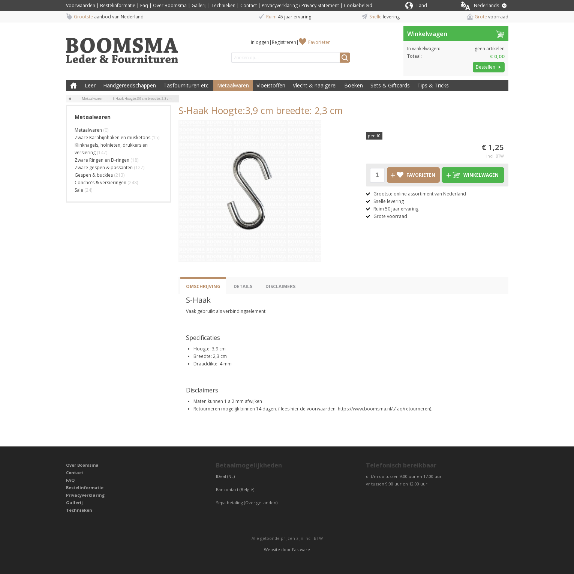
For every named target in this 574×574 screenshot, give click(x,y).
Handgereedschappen (129, 85)
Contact (248, 5)
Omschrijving (203, 286)
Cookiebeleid (358, 5)
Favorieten (319, 42)
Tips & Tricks (433, 85)
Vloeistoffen (270, 85)
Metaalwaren (233, 85)
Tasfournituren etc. (186, 85)
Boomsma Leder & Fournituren (73, 85)
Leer (90, 85)
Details (243, 286)
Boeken (353, 85)
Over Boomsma (170, 5)
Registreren (284, 42)
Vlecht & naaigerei (315, 85)
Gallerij (199, 5)
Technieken (223, 5)
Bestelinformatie (117, 5)
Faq (144, 5)
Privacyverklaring (85, 495)
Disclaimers (280, 286)
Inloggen (260, 42)
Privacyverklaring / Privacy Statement (300, 5)
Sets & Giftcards (390, 85)
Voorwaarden (80, 5)
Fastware (301, 549)
